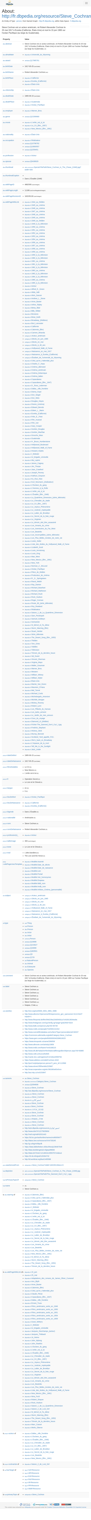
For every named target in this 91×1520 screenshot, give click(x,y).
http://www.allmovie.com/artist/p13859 (39, 1045)
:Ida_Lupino (32, 460)
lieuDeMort (9, 797)
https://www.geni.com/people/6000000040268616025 (45, 1038)
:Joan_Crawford (34, 470)
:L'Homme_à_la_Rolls (36, 488)
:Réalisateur (32, 140)
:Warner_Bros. (33, 111)
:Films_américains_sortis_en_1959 (41, 1319)
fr (5, 779)
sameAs (7, 1078)
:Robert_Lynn (33, 706)
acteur (9, 1433)
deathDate (8, 96)
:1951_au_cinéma (35, 230)
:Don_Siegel (32, 395)
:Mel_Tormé (32, 690)
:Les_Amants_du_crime (37, 525)
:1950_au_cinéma (35, 227)
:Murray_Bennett (34, 734)
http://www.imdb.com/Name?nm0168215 (40, 1048)
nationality (8, 134)
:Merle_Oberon (34, 1428)
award (6, 60)
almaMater (8, 55)
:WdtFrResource (33, 1489)
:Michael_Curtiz (34, 693)
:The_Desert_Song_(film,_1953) (40, 637)
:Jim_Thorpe (33, 466)
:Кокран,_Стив (34, 1119)
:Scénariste (32, 622)
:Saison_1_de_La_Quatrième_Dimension (44, 613)
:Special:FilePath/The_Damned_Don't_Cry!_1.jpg (48, 1174)
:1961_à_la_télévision (36, 264)
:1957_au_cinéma (35, 246)
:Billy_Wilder (32, 311)
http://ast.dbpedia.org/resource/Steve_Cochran (43, 1091)
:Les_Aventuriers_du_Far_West (40, 529)
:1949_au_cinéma (35, 218)
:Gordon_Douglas (35, 429)
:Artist (28, 936)
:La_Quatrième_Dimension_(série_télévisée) (45, 497)
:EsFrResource (32, 1476)
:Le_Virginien (33, 519)
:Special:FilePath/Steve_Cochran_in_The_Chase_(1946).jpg (52, 1171)
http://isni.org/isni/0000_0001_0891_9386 (41, 1011)
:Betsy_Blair (32, 308)
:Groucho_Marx (34, 435)
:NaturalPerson (31, 960)
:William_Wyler (33, 678)
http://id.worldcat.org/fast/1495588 (38, 1159)
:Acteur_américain (35, 336)
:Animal (29, 964)
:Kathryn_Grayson (35, 476)
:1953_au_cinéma (35, 236)
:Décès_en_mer (34, 342)
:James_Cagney (34, 463)
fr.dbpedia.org (75, 21)
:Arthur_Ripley (33, 305)
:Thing (28, 923)
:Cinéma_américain (35, 370)
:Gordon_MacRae (35, 432)
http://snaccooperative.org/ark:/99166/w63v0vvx (43, 1069)
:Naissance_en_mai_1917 (38, 351)
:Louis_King (32, 553)
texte (7, 847)
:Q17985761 (32, 60)
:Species (29, 970)
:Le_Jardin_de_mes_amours (39, 715)
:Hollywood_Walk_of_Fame (38, 348)
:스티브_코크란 (34, 1109)
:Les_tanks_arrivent (35, 712)
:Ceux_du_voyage (35, 718)
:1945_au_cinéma (35, 205)
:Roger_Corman (34, 600)
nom (7, 823)
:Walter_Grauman (35, 665)
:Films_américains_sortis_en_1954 (41, 1316)
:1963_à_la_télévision (36, 274)
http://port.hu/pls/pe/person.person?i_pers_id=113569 (45, 1063)
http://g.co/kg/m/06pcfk (33, 1144)
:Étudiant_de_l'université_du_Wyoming (43, 358)
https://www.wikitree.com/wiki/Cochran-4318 (42, 1060)
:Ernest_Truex (33, 1303)
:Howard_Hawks (34, 451)
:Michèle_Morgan (34, 700)
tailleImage (9, 841)
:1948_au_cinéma (35, 214)
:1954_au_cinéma (35, 239)
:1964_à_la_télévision (36, 277)
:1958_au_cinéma (35, 249)
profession (8, 156)
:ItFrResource (31, 1482)
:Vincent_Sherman (35, 659)
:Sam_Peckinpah (34, 616)
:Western (31, 672)
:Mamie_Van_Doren (35, 684)
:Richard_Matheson (35, 591)
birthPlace (8, 78)
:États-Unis (32, 84)
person (19, 21)
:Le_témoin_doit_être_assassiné (40, 522)
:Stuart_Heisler (33, 631)
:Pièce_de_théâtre (35, 572)
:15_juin (31, 1272)
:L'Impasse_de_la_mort (37, 743)
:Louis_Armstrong (35, 550)
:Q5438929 (31, 161)
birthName (8, 72)
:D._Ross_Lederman (36, 386)
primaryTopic (11, 1494)
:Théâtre (31, 641)
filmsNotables (10, 767)
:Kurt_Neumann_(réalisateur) (39, 482)
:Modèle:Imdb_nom (35, 887)
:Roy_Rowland (33, 606)
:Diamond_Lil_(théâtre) (37, 721)
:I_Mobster (32, 454)
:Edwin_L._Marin (34, 410)
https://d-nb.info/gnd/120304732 (37, 1156)
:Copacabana (33, 379)
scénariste (11, 1464)
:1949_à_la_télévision (36, 224)
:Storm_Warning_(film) (36, 628)
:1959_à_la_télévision (36, 255)
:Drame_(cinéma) (34, 404)
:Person (29, 926)
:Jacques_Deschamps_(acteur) (40, 1331)
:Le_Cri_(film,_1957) (36, 126)
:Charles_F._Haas (35, 364)
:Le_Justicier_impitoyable (38, 510)
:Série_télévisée (34, 634)
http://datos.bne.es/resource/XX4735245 (40, 1141)
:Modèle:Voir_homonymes (38, 877)
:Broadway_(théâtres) (36, 320)
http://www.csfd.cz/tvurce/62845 (37, 1054)
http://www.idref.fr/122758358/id (37, 1131)
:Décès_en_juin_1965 (36, 339)
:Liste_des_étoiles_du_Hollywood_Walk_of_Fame (47, 544)
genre (6, 117)
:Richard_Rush (33, 594)
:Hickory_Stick (33, 731)
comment (8, 976)
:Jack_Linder (33, 749)
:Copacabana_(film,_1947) (38, 382)
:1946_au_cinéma (35, 208)
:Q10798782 (32, 143)
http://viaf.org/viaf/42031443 (35, 1134)
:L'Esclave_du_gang (36, 485)
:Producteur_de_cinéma (37, 575)
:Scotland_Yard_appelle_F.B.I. (39, 737)
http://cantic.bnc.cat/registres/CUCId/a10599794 (43, 1057)
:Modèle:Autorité (34, 862)
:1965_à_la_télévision (36, 283)
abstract (7, 44)
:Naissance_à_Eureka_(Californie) (41, 354)
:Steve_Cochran (32, 1078)
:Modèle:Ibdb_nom (35, 883)
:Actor (28, 932)
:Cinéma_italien (34, 376)
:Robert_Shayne (34, 1400)
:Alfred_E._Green (34, 289)
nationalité (9, 818)
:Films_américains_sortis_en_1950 (41, 1309)
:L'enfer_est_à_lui (35, 122)
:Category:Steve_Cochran (40, 1081)
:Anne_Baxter (33, 302)
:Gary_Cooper (33, 426)
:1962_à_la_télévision (36, 267)
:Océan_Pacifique (35, 105)
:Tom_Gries (32, 644)
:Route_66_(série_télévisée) (39, 603)
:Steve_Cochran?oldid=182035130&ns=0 (44, 1165)
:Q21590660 (32, 117)
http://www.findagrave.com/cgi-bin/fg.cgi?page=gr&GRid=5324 (49, 1023)
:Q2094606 (31, 1085)
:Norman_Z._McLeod (36, 566)
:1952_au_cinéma (35, 233)
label (6, 986)
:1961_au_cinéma (35, 261)
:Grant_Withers (34, 1322)
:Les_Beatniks (33, 532)
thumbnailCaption (11, 176)
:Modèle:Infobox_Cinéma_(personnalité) (43, 890)
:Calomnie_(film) (34, 330)
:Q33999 (30, 948)
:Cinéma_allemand (35, 367)
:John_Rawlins (33, 1344)
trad (6, 853)
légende (8, 812)
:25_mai (31, 1275)
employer (8, 111)
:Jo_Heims (32, 1337)
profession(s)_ (10, 835)
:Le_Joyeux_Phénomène (37, 507)
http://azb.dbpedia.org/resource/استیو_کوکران (42, 1128)
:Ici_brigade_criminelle (36, 457)
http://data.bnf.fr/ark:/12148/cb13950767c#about (43, 1153)
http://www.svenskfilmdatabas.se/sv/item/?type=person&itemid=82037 (51, 1032)
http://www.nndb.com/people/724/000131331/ (42, 1029)
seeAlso (7, 1011)
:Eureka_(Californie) (35, 81)
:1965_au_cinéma (35, 280)
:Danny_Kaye (33, 392)
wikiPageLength (10, 190)
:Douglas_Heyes (34, 401)
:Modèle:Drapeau (34, 880)
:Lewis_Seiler (33, 541)
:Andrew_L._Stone (35, 298)
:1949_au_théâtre (35, 221)
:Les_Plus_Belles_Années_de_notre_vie (43, 538)
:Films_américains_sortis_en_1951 (41, 1312)
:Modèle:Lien (33, 871)
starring (9, 1195)
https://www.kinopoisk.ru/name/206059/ (40, 1041)
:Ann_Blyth (32, 1281)
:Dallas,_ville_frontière (36, 389)
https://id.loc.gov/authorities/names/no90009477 (43, 1137)
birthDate (8, 66)
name (6, 1186)
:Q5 (29, 954)
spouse (7, 161)
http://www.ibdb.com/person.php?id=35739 (41, 1026)
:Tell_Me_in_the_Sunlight (37, 746)
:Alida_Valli (32, 292)
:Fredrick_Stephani (35, 728)
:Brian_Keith (32, 317)
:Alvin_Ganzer (33, 295)
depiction (8, 1171)
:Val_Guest (32, 656)
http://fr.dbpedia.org (46, 21)
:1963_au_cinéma (35, 270)
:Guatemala (32, 102)
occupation (8, 140)
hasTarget (9, 1470)
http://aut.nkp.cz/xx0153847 (35, 1073)
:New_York (32, 563)
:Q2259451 (31, 150)
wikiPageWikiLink (11, 202)
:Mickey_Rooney (34, 703)
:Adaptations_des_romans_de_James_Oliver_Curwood (49, 1278)
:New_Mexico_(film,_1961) (38, 129)
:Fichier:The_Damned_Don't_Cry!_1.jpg (43, 725)
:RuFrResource (32, 1479)
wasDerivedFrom (11, 1165)
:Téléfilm (31, 647)
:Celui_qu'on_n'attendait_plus (39, 361)
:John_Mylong (33, 1340)
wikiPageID (8, 184)
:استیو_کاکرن (33, 1100)
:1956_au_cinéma (35, 242)
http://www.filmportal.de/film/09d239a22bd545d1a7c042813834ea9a (51, 1020)
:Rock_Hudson (33, 597)
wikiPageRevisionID (12, 196)
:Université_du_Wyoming (37, 55)
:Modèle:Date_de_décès (37, 865)
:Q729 (30, 957)
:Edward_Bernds (34, 407)
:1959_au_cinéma (35, 252)
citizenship (8, 90)
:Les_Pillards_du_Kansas (38, 709)
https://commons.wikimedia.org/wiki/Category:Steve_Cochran (48, 1035)
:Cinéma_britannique (36, 373)
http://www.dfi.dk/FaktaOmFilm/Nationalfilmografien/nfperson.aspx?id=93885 (54, 1051)
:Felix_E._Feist (33, 417)
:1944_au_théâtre (35, 202)
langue (8, 788)
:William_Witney (34, 675)
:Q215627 (31, 945)
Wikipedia (28, 1507)
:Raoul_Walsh (33, 581)
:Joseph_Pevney (34, 473)
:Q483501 (31, 951)
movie (6, 122)
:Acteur (30, 156)
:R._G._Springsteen (35, 578)
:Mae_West (32, 557)
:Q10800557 (32, 147)
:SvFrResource (32, 1470)
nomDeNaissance (12, 829)
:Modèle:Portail (34, 874)
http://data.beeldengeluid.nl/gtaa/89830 (40, 1150)
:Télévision (32, 650)
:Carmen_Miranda (35, 333)
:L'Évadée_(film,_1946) (37, 494)
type (5, 923)
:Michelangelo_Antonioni (37, 697)
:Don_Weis (32, 398)
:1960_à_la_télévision (36, 258)
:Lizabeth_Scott (34, 547)
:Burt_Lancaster (34, 323)
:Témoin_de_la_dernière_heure (40, 653)
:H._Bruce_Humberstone (37, 442)
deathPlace (8, 102)
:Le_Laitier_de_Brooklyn (37, 513)
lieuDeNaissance (11, 803)
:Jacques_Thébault (35, 1334)
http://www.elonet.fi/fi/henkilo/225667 (39, 1066)
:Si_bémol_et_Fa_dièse (37, 625)
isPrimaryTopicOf (11, 1180)
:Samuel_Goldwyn (35, 619)
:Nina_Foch (32, 1396)
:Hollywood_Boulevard (36, 445)
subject (7, 895)
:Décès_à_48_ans (35, 345)
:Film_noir (32, 423)
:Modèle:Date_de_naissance (39, 868)
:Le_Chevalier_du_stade (37, 501)
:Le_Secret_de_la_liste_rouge (39, 516)
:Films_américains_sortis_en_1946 (41, 1306)
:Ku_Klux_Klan (33, 479)
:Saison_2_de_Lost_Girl (37, 1409)
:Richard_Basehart (35, 588)
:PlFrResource (32, 1486)
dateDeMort (9, 755)
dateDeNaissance (12, 761)
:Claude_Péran (34, 1294)
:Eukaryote (30, 967)
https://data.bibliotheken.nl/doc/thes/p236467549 (43, 1147)
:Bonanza (31, 314)
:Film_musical (33, 420)
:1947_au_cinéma (35, 211)
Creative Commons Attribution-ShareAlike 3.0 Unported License (66, 1507)
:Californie (32, 78)
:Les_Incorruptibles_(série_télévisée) (42, 535)
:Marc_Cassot (33, 1424)
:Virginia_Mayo (33, 662)
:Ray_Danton (33, 585)
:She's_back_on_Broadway (38, 740)
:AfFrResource (32, 1473)
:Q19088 (30, 942)
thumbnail (8, 167)
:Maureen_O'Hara (35, 687)
